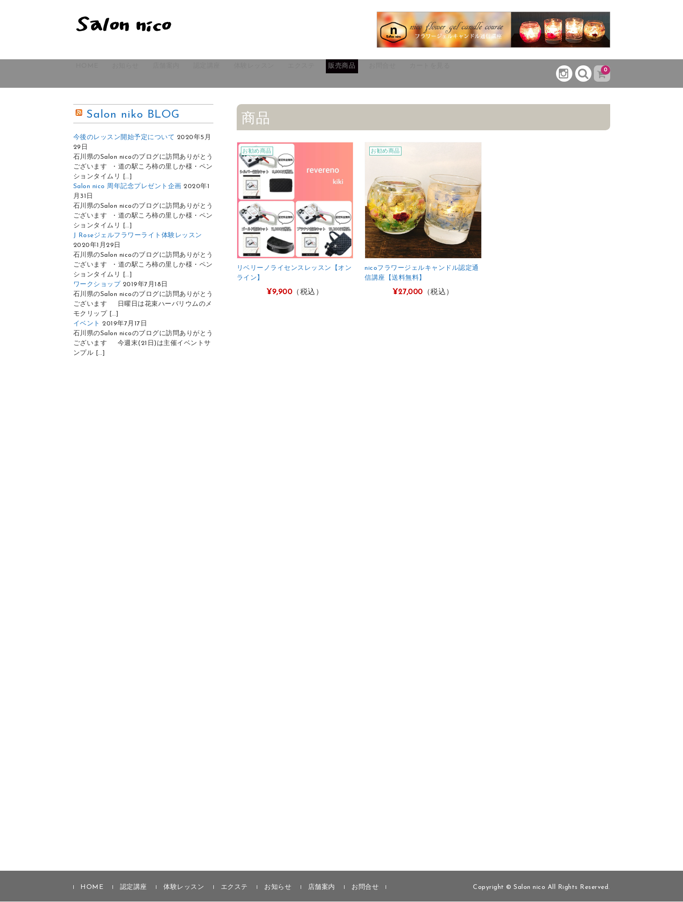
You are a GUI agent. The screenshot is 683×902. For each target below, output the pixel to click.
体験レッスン (301, 74)
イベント (86, 324)
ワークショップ (97, 285)
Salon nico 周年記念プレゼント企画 (127, 186)
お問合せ (461, 74)
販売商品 (410, 74)
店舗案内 (193, 74)
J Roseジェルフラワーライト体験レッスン (137, 236)
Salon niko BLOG (133, 115)
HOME (95, 74)
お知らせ (142, 74)
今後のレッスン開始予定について (124, 137)
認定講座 (243, 74)
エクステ (360, 74)
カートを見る (519, 74)
